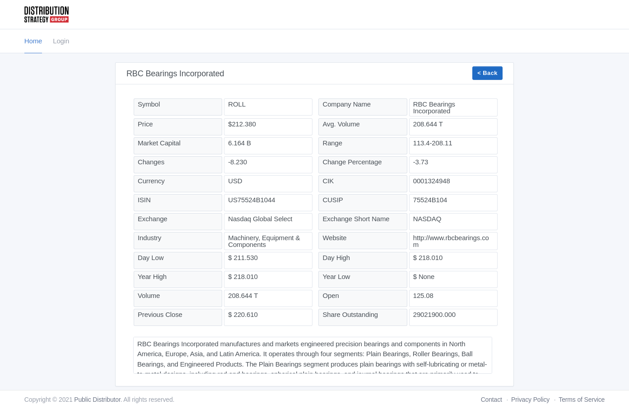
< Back (487, 73)
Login (61, 41)
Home (33, 41)
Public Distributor (97, 399)
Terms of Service (582, 399)
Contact (491, 399)
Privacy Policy (530, 399)
